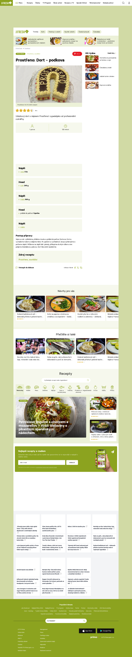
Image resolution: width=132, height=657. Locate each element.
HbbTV (20, 638)
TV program (60, 608)
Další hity (111, 53)
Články (37, 3)
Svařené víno (63, 611)
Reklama (20, 635)
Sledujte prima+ (108, 3)
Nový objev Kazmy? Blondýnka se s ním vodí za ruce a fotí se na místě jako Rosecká (53, 591)
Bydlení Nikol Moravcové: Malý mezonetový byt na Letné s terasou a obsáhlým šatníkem (78, 572)
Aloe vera (89, 611)
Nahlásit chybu (22, 650)
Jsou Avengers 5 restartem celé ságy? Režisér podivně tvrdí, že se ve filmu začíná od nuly (27, 591)
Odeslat (72, 462)
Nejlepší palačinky (74, 614)
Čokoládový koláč (106, 68)
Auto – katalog (28, 611)
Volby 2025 (53, 611)
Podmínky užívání (22, 641)
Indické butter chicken (107, 76)
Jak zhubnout (25, 608)
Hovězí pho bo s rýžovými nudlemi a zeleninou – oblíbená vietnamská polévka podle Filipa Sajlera (89, 315)
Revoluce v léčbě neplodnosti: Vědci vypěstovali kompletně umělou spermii (77, 538)
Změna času (69, 608)
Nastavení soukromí (45, 650)
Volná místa (21, 632)
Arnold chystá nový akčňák (26, 569)
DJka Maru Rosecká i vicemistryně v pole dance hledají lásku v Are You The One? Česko (52, 538)
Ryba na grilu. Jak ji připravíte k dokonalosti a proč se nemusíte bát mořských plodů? (59, 358)
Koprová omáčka (105, 85)
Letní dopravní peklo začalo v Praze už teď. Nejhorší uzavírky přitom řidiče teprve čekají (28, 547)
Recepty (30, 3)
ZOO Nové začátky (105, 608)
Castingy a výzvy (44, 635)
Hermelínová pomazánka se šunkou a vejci (108, 59)
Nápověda (43, 644)
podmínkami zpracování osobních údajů (46, 467)
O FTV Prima (21, 629)
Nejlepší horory (49, 608)
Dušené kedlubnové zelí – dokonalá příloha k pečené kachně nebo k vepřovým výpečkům (30, 315)
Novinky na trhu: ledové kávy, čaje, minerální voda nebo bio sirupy (28, 358)
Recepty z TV (69, 3)
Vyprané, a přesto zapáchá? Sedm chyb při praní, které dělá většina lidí (78, 581)
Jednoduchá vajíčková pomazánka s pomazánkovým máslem (36, 41)
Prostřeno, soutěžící (33, 54)
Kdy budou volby (92, 608)
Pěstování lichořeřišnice (101, 611)
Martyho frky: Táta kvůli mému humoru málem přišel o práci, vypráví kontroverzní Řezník (52, 572)
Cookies (20, 644)
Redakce (42, 647)
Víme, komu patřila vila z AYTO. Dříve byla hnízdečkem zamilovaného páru (51, 528)
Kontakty (42, 638)
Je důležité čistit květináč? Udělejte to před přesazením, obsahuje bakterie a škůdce (77, 591)
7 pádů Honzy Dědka (41, 611)
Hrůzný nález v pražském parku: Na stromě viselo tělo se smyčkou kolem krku (27, 538)
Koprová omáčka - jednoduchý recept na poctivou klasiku (70, 41)
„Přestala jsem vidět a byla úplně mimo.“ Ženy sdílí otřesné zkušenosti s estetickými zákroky (27, 529)
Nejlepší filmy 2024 (37, 608)
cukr (22, 185)
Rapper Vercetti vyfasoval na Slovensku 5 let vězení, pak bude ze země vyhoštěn (53, 581)
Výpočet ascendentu (47, 614)
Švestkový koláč (86, 614)
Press (41, 632)
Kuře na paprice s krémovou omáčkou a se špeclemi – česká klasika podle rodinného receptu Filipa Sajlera (59, 315)
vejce (22, 172)
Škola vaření (57, 3)
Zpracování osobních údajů (47, 641)
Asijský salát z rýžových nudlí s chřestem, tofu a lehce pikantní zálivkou (102, 437)
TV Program (47, 3)
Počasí (83, 608)
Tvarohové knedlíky (61, 614)
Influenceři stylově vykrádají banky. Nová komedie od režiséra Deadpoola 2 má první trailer (27, 581)
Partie (77, 608)
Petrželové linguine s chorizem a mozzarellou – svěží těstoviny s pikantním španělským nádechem (43, 427)
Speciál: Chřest (82, 3)
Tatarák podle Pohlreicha (76, 611)
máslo (22, 199)
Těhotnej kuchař (94, 3)
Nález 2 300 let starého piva (77, 526)
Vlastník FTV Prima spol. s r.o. (26, 647)
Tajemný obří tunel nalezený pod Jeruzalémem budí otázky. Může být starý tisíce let (78, 547)
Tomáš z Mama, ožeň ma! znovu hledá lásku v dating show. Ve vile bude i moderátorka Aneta (52, 547)
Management (43, 629)
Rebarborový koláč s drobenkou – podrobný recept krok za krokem (106, 41)
